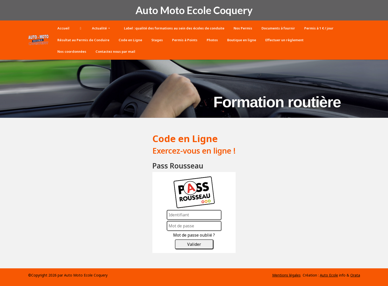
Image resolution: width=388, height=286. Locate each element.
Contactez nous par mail (115, 51)
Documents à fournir (278, 28)
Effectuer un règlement (284, 40)
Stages (157, 40)
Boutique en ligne (241, 40)
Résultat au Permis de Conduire (83, 40)
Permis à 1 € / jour (318, 28)
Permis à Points (184, 40)
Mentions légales (286, 275)
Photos (212, 40)
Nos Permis (243, 28)
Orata (355, 275)
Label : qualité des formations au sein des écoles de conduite (173, 28)
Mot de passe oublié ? (194, 235)
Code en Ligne (130, 40)
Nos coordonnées (71, 51)
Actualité (100, 28)
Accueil (63, 28)
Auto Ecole (329, 275)
